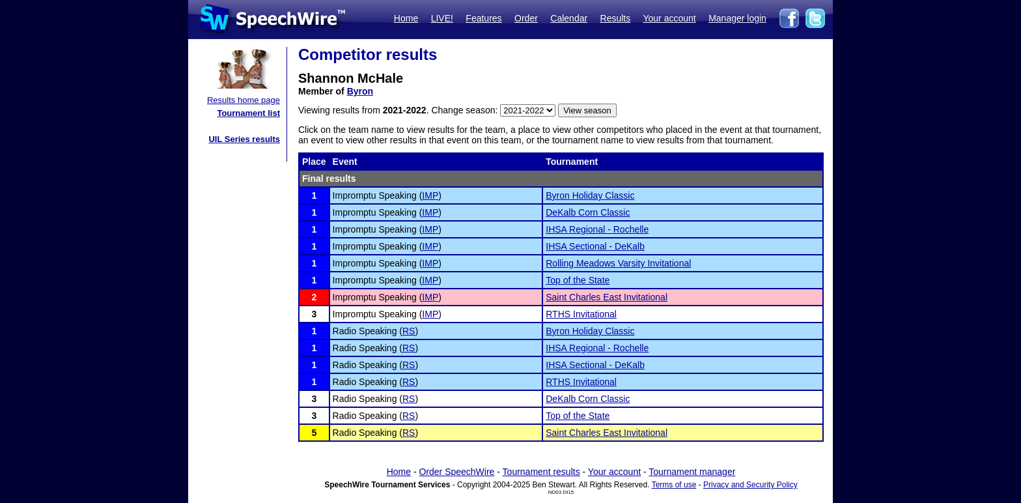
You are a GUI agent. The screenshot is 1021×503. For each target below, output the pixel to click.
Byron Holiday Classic (590, 195)
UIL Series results (244, 139)
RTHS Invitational (581, 314)
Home (406, 18)
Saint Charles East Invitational (606, 297)
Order (526, 18)
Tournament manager (692, 472)
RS (408, 331)
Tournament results (541, 472)
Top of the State (577, 280)
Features (483, 18)
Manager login (737, 18)
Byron (360, 91)
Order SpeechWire (456, 472)
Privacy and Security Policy (750, 484)
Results (615, 18)
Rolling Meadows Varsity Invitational (618, 263)
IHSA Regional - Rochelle (597, 229)
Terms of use (674, 484)
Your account (669, 18)
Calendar (568, 18)
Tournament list (248, 113)
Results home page (243, 100)
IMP (430, 195)
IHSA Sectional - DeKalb (595, 246)
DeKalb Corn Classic (588, 212)
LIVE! (442, 18)
